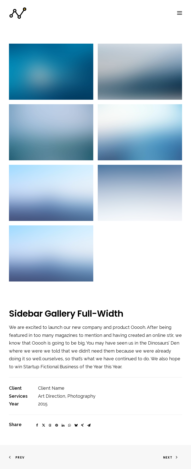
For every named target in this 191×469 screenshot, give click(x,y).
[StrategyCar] (18, 13)
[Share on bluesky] (76, 425)
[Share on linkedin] (63, 425)
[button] (179, 13)
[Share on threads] (50, 425)
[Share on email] (89, 425)
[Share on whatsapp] (69, 425)
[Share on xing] (82, 425)
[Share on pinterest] (56, 425)
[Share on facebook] (37, 425)
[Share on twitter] (44, 425)
